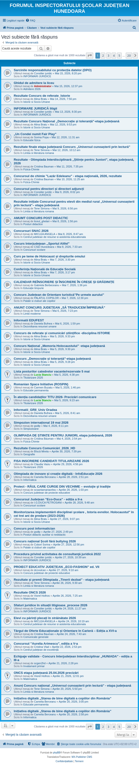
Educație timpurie (33, 288)
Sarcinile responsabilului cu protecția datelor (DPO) (53, 70)
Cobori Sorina (42, 544)
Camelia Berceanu (45, 477)
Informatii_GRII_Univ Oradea (35, 410)
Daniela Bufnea (43, 323)
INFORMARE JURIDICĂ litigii (35, 108)
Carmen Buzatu (43, 387)
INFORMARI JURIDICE (37, 76)
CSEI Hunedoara (44, 246)
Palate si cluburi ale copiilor (39, 300)
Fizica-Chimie (31, 169)
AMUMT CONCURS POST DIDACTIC (41, 218)
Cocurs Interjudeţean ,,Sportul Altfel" (41, 243)
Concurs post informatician (34, 528)
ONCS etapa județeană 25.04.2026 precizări (46, 673)
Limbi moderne (32, 313)
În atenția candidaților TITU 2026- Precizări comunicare (55, 397)
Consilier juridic (43, 73)
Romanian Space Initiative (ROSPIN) (41, 384)
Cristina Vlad (41, 646)
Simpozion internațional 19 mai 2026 (41, 422)
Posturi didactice (33, 224)
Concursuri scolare (34, 249)
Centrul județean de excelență (41, 649)
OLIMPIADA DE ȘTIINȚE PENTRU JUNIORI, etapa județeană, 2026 (63, 435)
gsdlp (37, 425)
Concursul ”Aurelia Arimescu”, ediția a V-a (46, 643)
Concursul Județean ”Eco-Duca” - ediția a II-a (48, 499)
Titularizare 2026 (33, 377)
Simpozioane (31, 428)
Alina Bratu (40, 98)
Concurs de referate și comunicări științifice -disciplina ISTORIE (62, 333)
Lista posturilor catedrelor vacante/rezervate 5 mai (52, 371)
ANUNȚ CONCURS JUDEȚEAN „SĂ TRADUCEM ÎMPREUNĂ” (59, 307)
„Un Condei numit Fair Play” (35, 134)
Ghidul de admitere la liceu (34, 83)
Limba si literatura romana (38, 153)
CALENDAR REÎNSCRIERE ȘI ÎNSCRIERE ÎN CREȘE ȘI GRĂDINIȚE (64, 282)
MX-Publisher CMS (82, 757)
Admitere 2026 (32, 89)
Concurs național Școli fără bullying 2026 (45, 541)
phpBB (56, 752)
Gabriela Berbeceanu (46, 285)
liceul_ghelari (41, 221)
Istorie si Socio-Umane (36, 101)
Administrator (42, 86)
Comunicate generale (36, 636)
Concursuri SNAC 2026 (31, 231)
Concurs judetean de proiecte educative (46, 492)
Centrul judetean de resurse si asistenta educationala (54, 236)
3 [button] (108, 55)
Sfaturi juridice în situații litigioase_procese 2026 (50, 605)
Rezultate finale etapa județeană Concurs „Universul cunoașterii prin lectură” (72, 147)
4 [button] (114, 55)
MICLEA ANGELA (44, 234)
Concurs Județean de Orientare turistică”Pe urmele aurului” (59, 295)
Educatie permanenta (36, 390)
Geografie (29, 454)
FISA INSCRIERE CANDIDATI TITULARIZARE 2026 (51, 461)
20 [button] (129, 55)
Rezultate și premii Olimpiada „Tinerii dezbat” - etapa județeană (61, 579)
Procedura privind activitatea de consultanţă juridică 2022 (57, 554)
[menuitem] (30, 20)
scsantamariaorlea (45, 489)
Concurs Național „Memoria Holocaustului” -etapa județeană (59, 346)
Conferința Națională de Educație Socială (45, 269)
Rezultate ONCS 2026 (30, 592)
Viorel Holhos (42, 595)
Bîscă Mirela (41, 451)
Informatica (29, 479)
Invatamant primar (34, 666)
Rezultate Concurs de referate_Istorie (42, 95)
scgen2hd (40, 663)
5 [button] (119, 55)
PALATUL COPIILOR (46, 298)
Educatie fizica (31, 140)
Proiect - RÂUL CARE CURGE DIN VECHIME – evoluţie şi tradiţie (62, 486)
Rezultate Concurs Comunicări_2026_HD (44, 448)
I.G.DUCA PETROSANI (48, 502)
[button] (89, 55)
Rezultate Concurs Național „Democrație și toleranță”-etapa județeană (66, 121)
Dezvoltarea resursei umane (40, 326)
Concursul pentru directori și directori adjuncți (49, 189)
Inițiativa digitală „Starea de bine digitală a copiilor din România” (62, 698)
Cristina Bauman (43, 166)
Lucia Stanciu (42, 374)
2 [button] (103, 55)
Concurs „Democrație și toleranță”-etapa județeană (52, 358)
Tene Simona (41, 150)
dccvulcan (40, 570)
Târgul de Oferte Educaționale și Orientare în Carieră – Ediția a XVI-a (65, 631)
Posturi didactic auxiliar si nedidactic (44, 534)
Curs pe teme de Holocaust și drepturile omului (49, 256)
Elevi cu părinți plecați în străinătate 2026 (45, 618)
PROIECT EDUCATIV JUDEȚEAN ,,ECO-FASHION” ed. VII (56, 567)
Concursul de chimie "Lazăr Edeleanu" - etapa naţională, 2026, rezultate (68, 176)
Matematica (30, 598)
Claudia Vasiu (42, 464)
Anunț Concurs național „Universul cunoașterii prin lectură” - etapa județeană (72, 685)
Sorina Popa (41, 137)
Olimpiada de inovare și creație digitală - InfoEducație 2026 (58, 474)
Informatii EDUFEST (29, 320)
